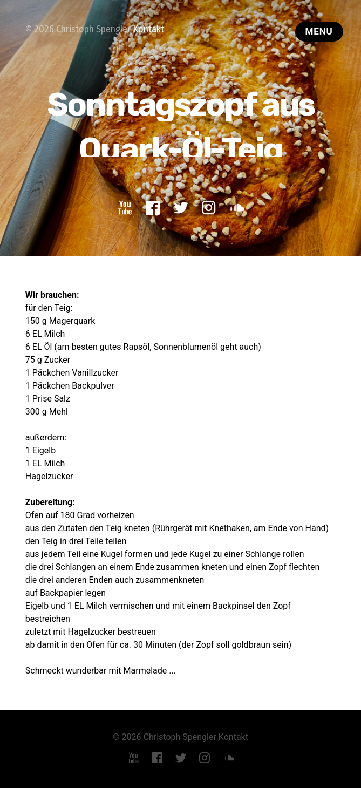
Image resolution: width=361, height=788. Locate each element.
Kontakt (148, 29)
